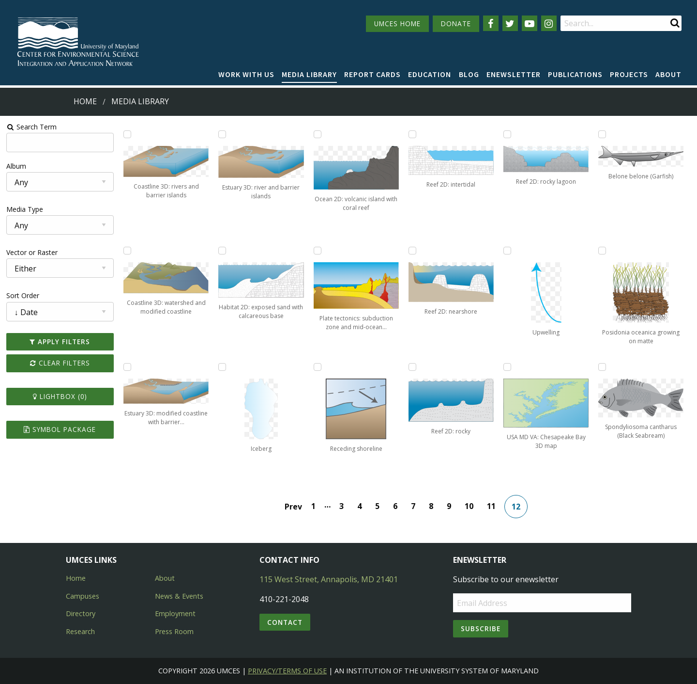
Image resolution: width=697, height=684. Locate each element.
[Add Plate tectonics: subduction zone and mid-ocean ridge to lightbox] (317, 251)
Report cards (372, 74)
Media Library (309, 74)
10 (469, 506)
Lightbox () (60, 396)
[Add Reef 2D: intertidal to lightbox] (412, 134)
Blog (469, 74)
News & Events (179, 596)
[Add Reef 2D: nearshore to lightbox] (412, 251)
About (668, 74)
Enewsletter (513, 74)
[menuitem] (246, 74)
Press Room (174, 631)
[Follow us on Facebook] (491, 23)
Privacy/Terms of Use (287, 670)
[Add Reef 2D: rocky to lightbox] (412, 367)
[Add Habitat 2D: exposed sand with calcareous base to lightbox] (222, 251)
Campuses (82, 596)
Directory (80, 613)
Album (16, 166)
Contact (285, 622)
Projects (629, 74)
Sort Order (22, 295)
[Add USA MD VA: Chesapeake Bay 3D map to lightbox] (507, 367)
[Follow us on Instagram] (549, 23)
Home (85, 101)
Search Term (31, 126)
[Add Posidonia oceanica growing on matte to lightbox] (602, 251)
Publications (575, 74)
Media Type (24, 209)
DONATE (456, 23)
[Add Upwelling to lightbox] (507, 251)
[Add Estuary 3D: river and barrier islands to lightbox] (222, 134)
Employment (175, 613)
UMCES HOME (397, 23)
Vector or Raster (32, 252)
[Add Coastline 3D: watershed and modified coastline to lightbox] (127, 251)
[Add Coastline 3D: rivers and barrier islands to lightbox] (127, 134)
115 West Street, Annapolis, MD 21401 (328, 579)
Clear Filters (60, 362)
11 (491, 506)
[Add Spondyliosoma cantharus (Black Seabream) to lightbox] (602, 367)
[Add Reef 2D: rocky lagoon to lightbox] (507, 134)
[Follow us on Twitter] (510, 23)
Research (80, 631)
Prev (293, 506)
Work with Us (246, 74)
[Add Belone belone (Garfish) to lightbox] (602, 134)
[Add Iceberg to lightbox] (222, 367)
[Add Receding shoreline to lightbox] (317, 367)
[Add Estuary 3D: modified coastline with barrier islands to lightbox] (127, 367)
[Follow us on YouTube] (529, 23)
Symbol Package (60, 429)
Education (429, 74)
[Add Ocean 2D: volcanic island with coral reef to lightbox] (317, 134)
